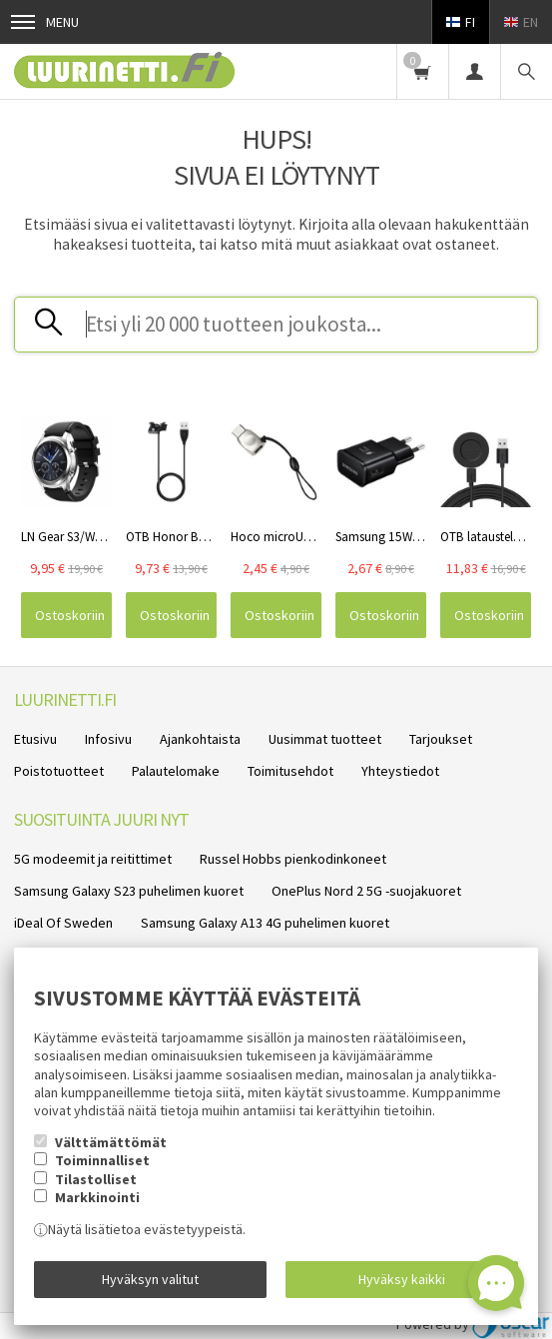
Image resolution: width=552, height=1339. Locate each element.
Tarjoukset (440, 739)
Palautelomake (176, 771)
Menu (45, 22)
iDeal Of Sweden (63, 923)
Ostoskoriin (70, 615)
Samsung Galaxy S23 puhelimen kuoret (129, 891)
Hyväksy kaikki (401, 1279)
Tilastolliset (96, 1179)
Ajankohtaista (200, 739)
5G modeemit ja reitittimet (93, 859)
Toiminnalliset (102, 1160)
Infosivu (108, 739)
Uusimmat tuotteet (325, 739)
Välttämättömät (111, 1142)
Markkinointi (97, 1197)
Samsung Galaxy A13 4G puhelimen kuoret (265, 923)
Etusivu (35, 739)
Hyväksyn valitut (150, 1279)
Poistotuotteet (59, 771)
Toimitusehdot (290, 771)
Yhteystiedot (400, 771)
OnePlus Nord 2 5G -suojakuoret (366, 891)
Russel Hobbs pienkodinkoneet (293, 859)
